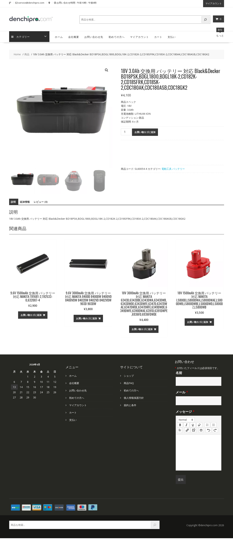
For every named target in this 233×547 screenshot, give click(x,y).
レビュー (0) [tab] (40, 201)
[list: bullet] (214, 424)
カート (158, 36)
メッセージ (185, 411)
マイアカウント (213, 3)
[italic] (186, 424)
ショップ (129, 375)
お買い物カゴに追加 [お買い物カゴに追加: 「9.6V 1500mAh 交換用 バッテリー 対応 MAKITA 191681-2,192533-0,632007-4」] (31, 314)
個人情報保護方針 (134, 397)
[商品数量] (126, 131)
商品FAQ (129, 382)
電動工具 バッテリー (173, 168)
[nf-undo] (209, 429)
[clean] (199, 424)
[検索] (205, 18)
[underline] (193, 424)
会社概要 (73, 36)
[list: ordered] (207, 424)
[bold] (180, 424)
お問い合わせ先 (93, 36)
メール (182, 391)
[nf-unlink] (193, 429)
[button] (106, 69)
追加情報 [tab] (25, 201)
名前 (179, 372)
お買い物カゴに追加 (144, 131)
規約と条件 (130, 404)
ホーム (59, 36)
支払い (172, 36)
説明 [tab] (13, 201)
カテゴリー (21, 36)
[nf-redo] (215, 429)
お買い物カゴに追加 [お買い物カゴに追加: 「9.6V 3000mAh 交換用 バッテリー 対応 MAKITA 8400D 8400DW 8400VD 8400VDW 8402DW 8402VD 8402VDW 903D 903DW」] (86, 317)
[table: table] (201, 429)
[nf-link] (187, 429)
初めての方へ (117, 36)
